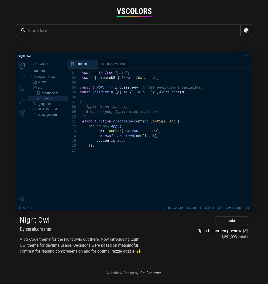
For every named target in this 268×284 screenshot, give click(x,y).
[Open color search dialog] (246, 30)
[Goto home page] (134, 12)
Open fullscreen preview (222, 231)
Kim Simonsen (151, 273)
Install (231, 220)
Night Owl (35, 220)
